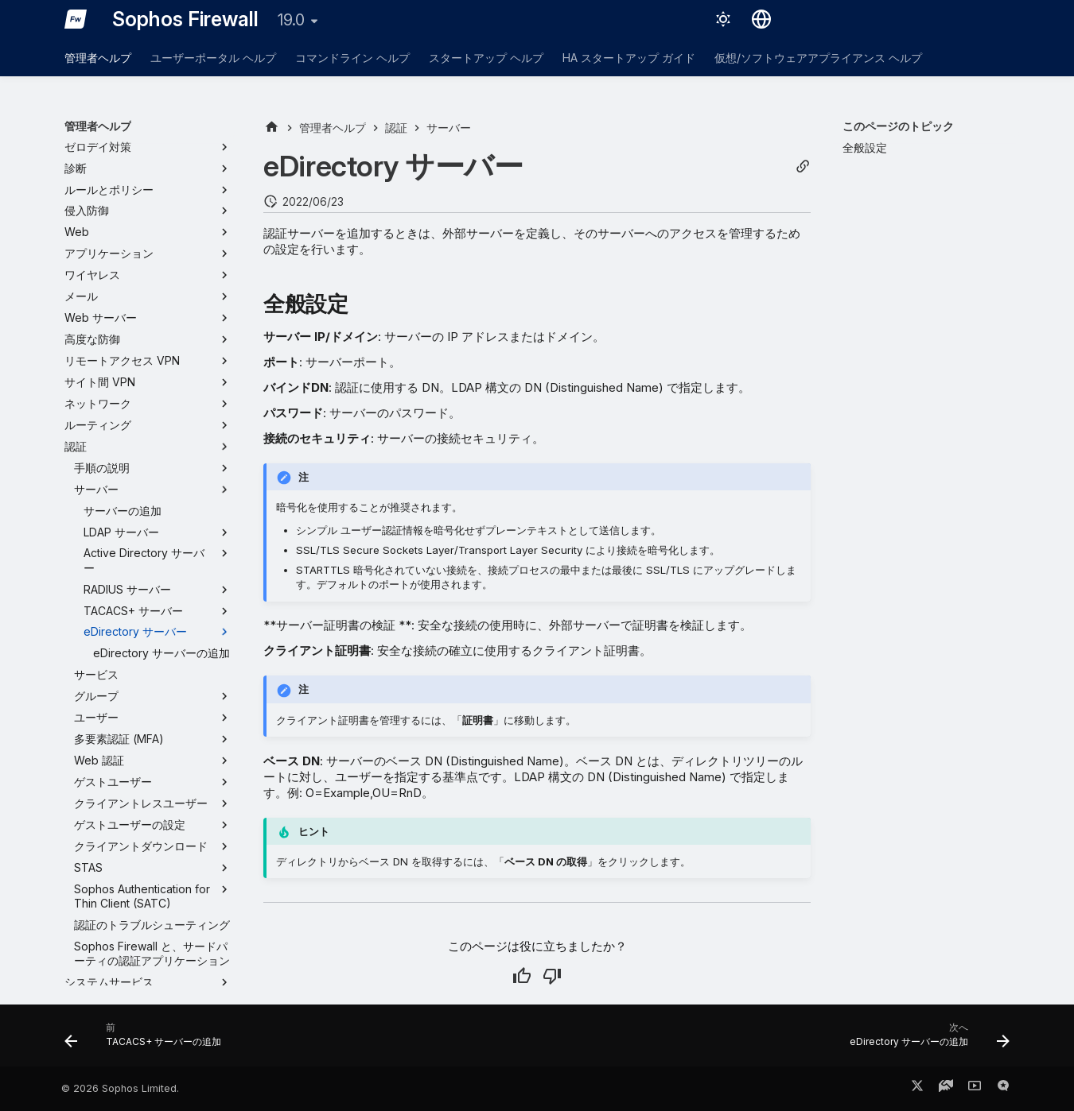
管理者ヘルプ (97, 57)
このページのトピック (898, 126)
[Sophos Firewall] (75, 19)
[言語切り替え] (761, 19)
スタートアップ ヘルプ (486, 57)
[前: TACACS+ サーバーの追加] (147, 1040)
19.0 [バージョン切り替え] (291, 19)
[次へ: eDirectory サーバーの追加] (925, 1040)
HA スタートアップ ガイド (628, 57)
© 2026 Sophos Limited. (120, 1088)
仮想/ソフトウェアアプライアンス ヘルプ (818, 57)
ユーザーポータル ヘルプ (213, 57)
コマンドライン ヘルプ (352, 57)
